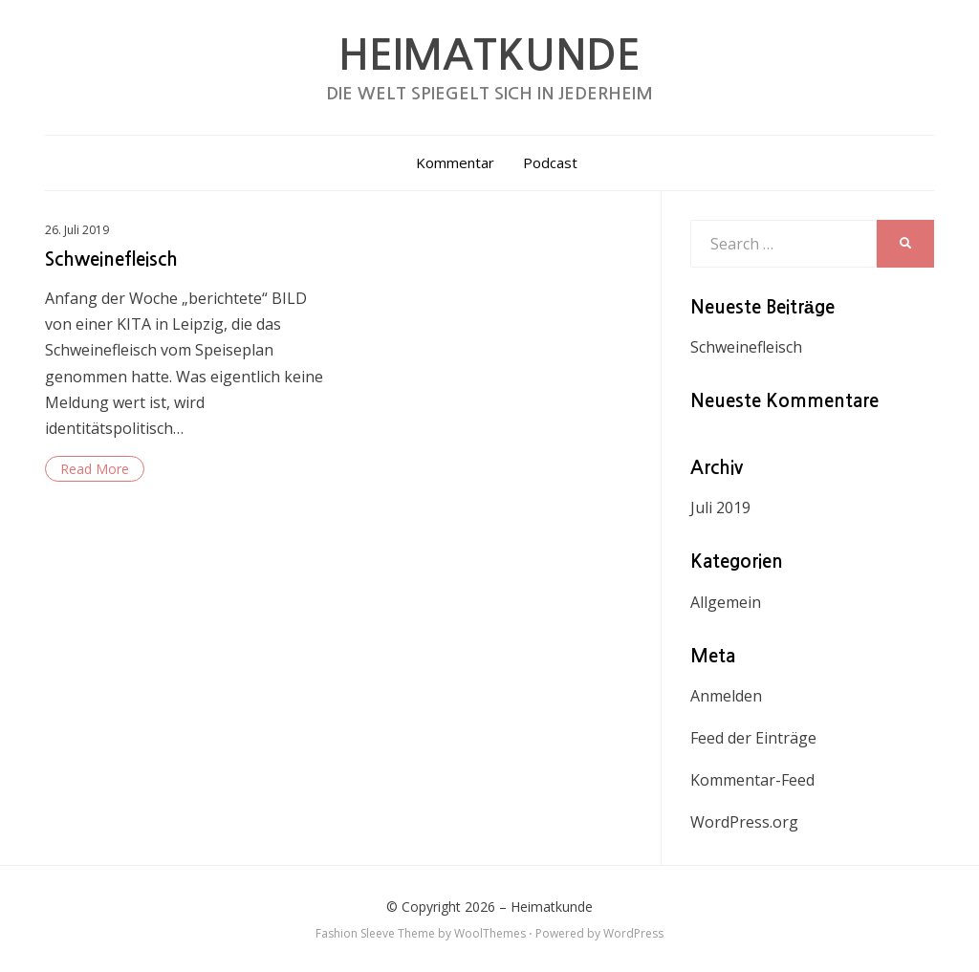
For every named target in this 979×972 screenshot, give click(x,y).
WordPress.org (744, 821)
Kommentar (455, 162)
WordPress (633, 933)
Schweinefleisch (111, 259)
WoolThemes (490, 933)
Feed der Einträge (753, 737)
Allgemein (725, 602)
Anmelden (726, 695)
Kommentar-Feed (752, 779)
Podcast (550, 162)
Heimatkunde (489, 55)
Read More (94, 469)
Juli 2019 (720, 507)
